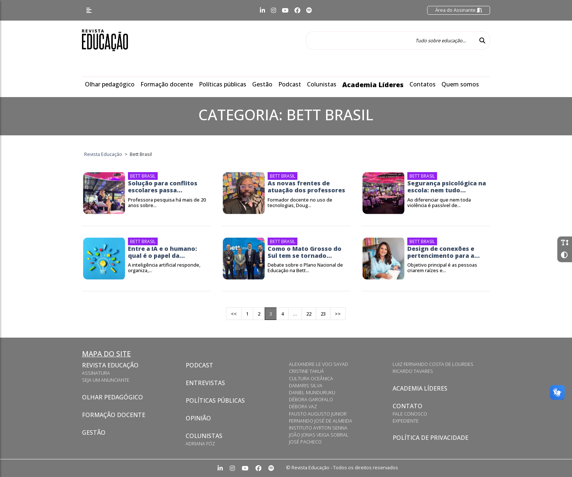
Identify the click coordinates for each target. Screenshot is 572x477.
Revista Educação (110, 365)
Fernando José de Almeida (320, 420)
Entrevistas (205, 383)
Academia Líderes (373, 84)
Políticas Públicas (215, 400)
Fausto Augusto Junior (318, 413)
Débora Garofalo (311, 399)
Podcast (289, 84)
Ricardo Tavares (413, 371)
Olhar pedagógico (110, 84)
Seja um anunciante (105, 380)
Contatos (423, 84)
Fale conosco (410, 413)
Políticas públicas (222, 84)
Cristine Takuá (306, 371)
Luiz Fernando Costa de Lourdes (433, 364)
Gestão (262, 84)
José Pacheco (305, 441)
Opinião (198, 418)
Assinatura (96, 373)
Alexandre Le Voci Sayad (318, 364)
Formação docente (166, 84)
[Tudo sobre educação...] (390, 40)
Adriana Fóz (200, 443)
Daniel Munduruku (312, 392)
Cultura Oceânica (311, 378)
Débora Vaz (303, 406)
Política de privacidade (430, 438)
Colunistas (321, 84)
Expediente (406, 420)
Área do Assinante (458, 10)
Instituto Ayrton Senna (318, 427)
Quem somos (460, 84)
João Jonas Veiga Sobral (318, 434)
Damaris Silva (305, 385)
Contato (407, 406)
